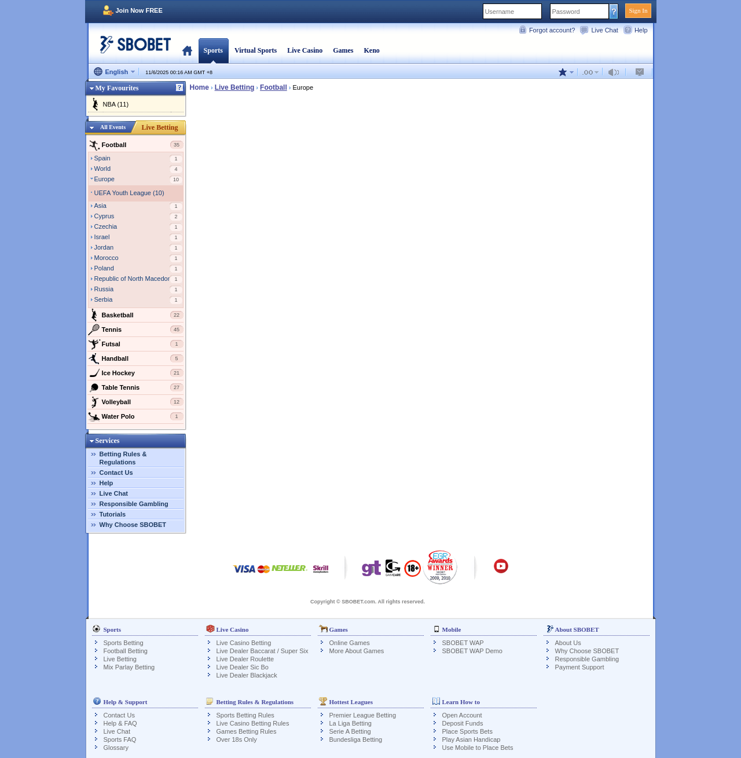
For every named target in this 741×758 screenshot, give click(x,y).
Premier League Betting (363, 715)
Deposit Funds (462, 723)
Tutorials (113, 514)
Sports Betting (124, 642)
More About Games (356, 650)
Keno (371, 50)
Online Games (349, 642)
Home (187, 50)
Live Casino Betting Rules (253, 723)
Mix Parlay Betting (129, 667)
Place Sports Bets (467, 731)
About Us (568, 642)
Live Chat (604, 30)
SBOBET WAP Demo (472, 650)
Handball (136, 358)
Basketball (136, 315)
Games (343, 50)
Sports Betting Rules (245, 715)
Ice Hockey (136, 373)
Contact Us (116, 472)
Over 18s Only (237, 739)
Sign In (638, 10)
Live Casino (304, 50)
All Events (113, 127)
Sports (213, 50)
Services (108, 441)
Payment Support (579, 667)
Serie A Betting (350, 731)
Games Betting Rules (247, 731)
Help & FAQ (120, 723)
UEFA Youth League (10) (129, 192)
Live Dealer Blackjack (247, 675)
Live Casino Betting (244, 642)
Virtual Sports (255, 50)
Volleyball (136, 402)
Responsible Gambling (134, 503)
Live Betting (160, 127)
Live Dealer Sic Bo (243, 667)
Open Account (462, 715)
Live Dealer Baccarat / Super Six (263, 650)
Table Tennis (136, 387)
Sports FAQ (120, 739)
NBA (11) (116, 104)
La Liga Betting (350, 723)
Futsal (136, 344)
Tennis (136, 329)
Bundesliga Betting (356, 739)
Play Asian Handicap (471, 739)
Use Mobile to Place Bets (477, 747)
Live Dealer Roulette (245, 659)
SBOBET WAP (463, 642)
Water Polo (136, 416)
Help (641, 30)
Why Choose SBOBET (133, 524)
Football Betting (126, 650)
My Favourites (117, 88)
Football (136, 144)
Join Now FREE (139, 10)
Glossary (116, 747)
